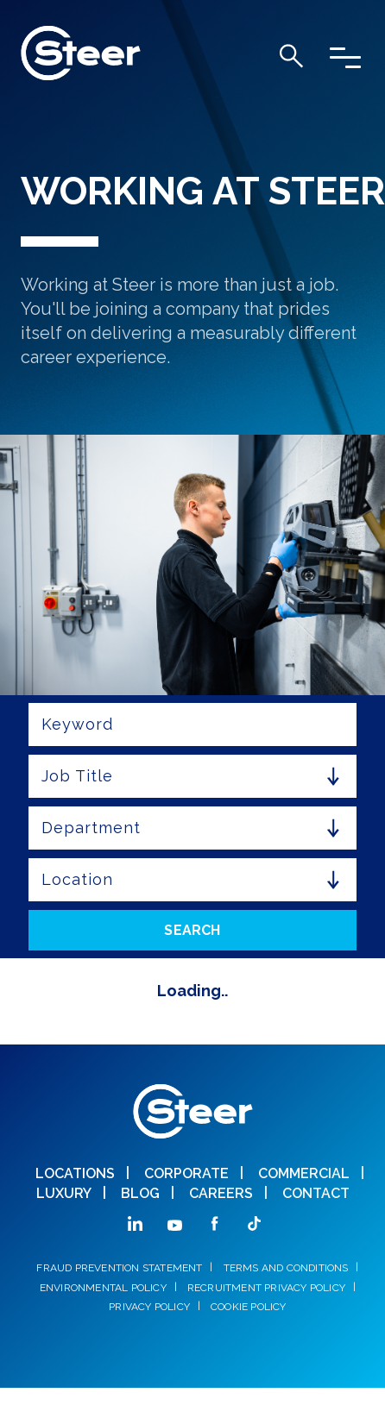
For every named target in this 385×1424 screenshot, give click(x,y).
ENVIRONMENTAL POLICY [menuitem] (103, 1288)
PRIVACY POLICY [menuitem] (149, 1307)
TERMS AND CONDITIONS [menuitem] (286, 1268)
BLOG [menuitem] (140, 1193)
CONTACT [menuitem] (316, 1193)
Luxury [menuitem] (64, 1193)
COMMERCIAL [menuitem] (304, 1173)
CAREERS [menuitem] (221, 1193)
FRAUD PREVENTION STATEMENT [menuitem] (119, 1268)
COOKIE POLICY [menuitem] (249, 1307)
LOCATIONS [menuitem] (75, 1173)
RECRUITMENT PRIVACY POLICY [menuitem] (266, 1288)
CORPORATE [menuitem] (186, 1173)
